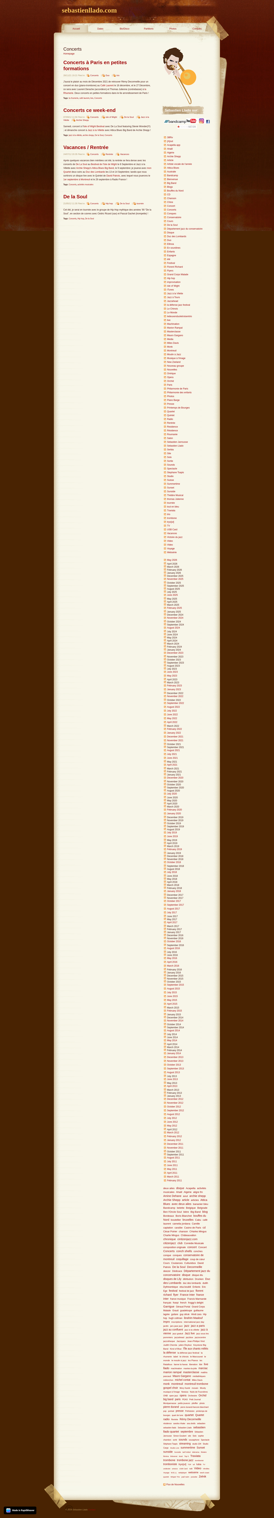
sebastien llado (169, 1428)
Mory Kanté (185, 1388)
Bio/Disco (124, 28)
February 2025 (174, 608)
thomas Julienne (175, 499)
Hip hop (109, 203)
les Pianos (193, 1360)
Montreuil (171, 350)
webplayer (182, 1473)
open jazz (173, 1395)
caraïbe (178, 1227)
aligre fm (198, 1192)
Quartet (171, 411)
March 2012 (173, 1132)
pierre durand (171, 1407)
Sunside (171, 491)
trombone (172, 518)
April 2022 (172, 722)
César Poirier (170, 1231)
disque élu (197, 1275)
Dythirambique (170, 1287)
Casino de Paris (192, 1227)
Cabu (198, 1219)
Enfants (171, 251)
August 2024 (173, 627)
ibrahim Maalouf (193, 1318)
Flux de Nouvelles (175, 1484)
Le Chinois (172, 308)
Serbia (170, 449)
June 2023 (172, 672)
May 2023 (172, 675)
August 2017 (173, 908)
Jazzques (181, 1341)
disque (180, 1188)
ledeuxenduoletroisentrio (179, 316)
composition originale (174, 1247)
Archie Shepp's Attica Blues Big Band (95, 168)
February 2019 (174, 849)
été (168, 259)
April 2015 (172, 1004)
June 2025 (172, 595)
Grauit (175, 1310)
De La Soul (81, 164)
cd (204, 1227)
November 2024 (175, 618)
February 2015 (174, 1010)
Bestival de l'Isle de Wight (104, 164)
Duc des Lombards (95, 172)
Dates (100, 28)
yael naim (185, 1477)
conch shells (184, 1251)
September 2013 (175, 1068)
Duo (107, 75)
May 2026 (172, 560)
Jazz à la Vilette (175, 293)
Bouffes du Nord (175, 190)
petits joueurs (184, 1403)
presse (179, 1411)
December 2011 (175, 1144)
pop (164, 1411)
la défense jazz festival (178, 305)
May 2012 (172, 1125)
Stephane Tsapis (175, 472)
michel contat (182, 1379)
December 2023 (175, 653)
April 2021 (172, 764)
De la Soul (129, 117)
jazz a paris (198, 1325)
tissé (181, 1456)
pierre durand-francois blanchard (194, 1407)
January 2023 (174, 689)
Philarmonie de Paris (177, 388)
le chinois (184, 1356)
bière (186, 1211)
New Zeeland (174, 362)
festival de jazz (186, 1291)
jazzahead (179, 1337)
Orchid (170, 381)
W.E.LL (174, 1473)
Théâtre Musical (175, 495)
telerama (195, 1452)
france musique (178, 1299)
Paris (169, 385)
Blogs (170, 187)
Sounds (171, 464)
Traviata (171, 510)
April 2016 (172, 962)
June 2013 (172, 1079)
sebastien (201, 1423)
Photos (172, 28)
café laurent (84, 98)
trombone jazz (185, 1460)
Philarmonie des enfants (179, 392)
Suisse (170, 480)
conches (198, 1251)
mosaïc (195, 1388)
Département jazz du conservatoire (184, 228)
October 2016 (174, 941)
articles (195, 1200)
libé (200, 1364)
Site (169, 453)
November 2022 (175, 696)
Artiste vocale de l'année (179, 164)
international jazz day (194, 1322)
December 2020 (175, 777)
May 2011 (172, 1169)
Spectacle (172, 468)
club (180, 1243)
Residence (172, 426)
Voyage (171, 548)
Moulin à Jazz (174, 354)
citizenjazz (169, 1243)
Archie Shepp (82, 120)
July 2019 (172, 832)
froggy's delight (195, 1302)
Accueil (76, 28)
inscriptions (176, 1322)
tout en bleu (173, 506)
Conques (197, 28)
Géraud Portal (183, 1306)
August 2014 (173, 1030)
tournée (140, 203)
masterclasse (191, 1372)
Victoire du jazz (174, 537)
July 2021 (172, 754)
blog (205, 1211)
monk (166, 1383)
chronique (169, 1239)
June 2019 (172, 836)
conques (177, 1255)
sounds (183, 1439)
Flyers (170, 270)
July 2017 (172, 912)
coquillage (182, 1259)
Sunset (170, 487)
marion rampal (172, 1372)
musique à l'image (171, 1392)
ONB (165, 1395)
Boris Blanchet (184, 1215)
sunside (168, 1451)
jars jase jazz (176, 1326)
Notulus (184, 1392)
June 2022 (172, 714)
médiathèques (199, 1376)
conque (167, 1255)
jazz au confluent (173, 1329)
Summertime (173, 484)
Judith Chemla (170, 1345)
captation (168, 1227)
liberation (193, 1364)
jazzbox (189, 1337)
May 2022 (172, 718)
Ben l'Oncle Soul (172, 1211)
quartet (189, 1415)
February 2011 (174, 1180)
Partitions (148, 28)
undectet (166, 1469)
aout (185, 1196)
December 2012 (175, 1099)
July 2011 (172, 1161)
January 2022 (174, 732)
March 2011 (173, 1176)
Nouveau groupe (175, 366)
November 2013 (175, 1061)
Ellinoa (170, 244)
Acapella (190, 1188)
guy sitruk (185, 1314)
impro (166, 1321)
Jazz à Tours (173, 297)
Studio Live (175, 1448)
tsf (194, 1464)
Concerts (94, 75)
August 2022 (173, 707)
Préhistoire (189, 1411)
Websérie (172, 552)
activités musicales (85, 184)
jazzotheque (169, 1341)
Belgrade (202, 1207)
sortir (175, 1440)
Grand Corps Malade (177, 274)
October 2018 (174, 862)
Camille (196, 1223)
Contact (92, 1509)
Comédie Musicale (194, 1243)
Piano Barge (173, 400)
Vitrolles (206, 1469)
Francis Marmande (196, 1299)
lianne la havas (181, 1364)
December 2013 (175, 1057)
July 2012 (172, 1118)
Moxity (203, 1388)
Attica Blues (173, 168)
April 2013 (172, 1086)
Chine (170, 202)
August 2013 (173, 1072)
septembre (187, 1431)
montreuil (177, 1383)
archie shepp (88, 135)
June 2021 (172, 758)
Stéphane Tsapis (170, 1444)
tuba (198, 1464)
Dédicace (177, 1271)
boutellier (176, 1219)
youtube (194, 1477)
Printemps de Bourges (178, 407)
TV (168, 525)
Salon (170, 438)
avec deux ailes (181, 1203)
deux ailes (168, 1188)
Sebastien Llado (175, 445)
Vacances (124, 154)
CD (168, 194)
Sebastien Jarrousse (177, 442)
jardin (166, 1326)
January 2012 (174, 1140)
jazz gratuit (178, 1333)
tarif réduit (186, 1452)
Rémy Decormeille (190, 1419)
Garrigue (168, 1306)
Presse (170, 404)
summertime (188, 1447)
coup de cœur (197, 1259)
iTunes (170, 289)
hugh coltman (175, 1318)
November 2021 (175, 740)
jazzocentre (200, 1337)
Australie (171, 171)
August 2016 (173, 948)
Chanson (171, 198)
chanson (183, 1231)
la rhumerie (73, 98)
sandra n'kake (179, 1423)
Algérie (170, 152)
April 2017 (172, 922)
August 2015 (173, 988)
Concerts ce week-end (89, 110)
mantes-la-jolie (190, 1368)
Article (170, 160)
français (167, 1302)
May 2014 (172, 1040)
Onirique (171, 373)
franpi (175, 1302)
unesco (175, 1469)
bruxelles (188, 1219)
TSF (189, 1464)
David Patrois (113, 175)
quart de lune (177, 1415)
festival (173, 1290)
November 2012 (175, 1103)
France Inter (187, 1294)
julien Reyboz (185, 1345)
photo (202, 1403)
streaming (185, 1443)
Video (170, 541)
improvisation (174, 282)
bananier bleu (200, 1204)
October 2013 (174, 1064)
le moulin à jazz (178, 1360)
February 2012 (174, 1136)
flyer (175, 1294)
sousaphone (194, 1440)
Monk (170, 346)
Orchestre (192, 1395)
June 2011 (172, 1165)
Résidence (172, 430)
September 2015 (175, 985)
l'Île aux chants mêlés (195, 1348)
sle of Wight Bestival (94, 126)
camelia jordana (181, 1223)
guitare (174, 1314)
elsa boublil (185, 1287)
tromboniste (170, 1464)
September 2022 (175, 703)
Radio (170, 419)
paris (178, 1399)
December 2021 (175, 736)
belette (180, 1207)
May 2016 (172, 958)
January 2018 (174, 891)
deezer (167, 1271)
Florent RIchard (175, 267)
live (91, 98)
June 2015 (172, 996)
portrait (171, 1411)
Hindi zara (196, 1314)
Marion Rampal (174, 327)
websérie (193, 1472)
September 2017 (175, 905)
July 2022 (172, 710)
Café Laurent (107, 85)
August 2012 (173, 1114)
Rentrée (109, 154)
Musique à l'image (176, 358)
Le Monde (172, 312)
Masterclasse (174, 331)
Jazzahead (172, 301)
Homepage (69, 53)
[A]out (170, 141)
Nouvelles (172, 369)
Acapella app (173, 145)
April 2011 (172, 1173)
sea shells (191, 1423)
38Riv (170, 137)
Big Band (171, 183)
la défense (169, 1352)
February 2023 (174, 685)
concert (192, 1247)
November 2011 (175, 1147)
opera (183, 1395)
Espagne (171, 255)
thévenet (173, 1456)
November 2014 (175, 1020)
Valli (190, 1469)
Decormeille (194, 1266)
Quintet (170, 415)
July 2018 (172, 872)
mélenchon (168, 1380)
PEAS (185, 1399)
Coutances (177, 1263)
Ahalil (170, 149)
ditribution (188, 1279)
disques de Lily (172, 1278)
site (189, 1436)
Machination (173, 324)
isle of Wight (111, 117)
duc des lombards (192, 1283)
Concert (171, 206)
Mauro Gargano (175, 335)
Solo (169, 457)
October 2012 (174, 1106)
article (185, 1199)
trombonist (199, 1460)
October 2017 (174, 901)
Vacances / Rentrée (85, 147)
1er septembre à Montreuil (76, 179)
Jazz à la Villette (96, 130)
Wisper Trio (175, 1477)
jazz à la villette (75, 135)
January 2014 (174, 1053)
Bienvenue (172, 179)
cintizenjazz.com (187, 1239)
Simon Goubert (179, 1436)
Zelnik (202, 1476)
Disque (170, 232)
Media (170, 339)
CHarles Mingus (198, 1231)
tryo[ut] (170, 522)
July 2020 (172, 793)
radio (166, 1419)
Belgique (191, 1207)
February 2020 (174, 809)
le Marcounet (196, 1356)
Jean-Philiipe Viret (196, 1341)
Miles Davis (173, 343)
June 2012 (172, 1122)
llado (166, 1368)
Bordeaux (168, 1215)
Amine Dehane (172, 1195)
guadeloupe (186, 1310)
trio (117, 75)
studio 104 (196, 1444)
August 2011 (173, 1157)
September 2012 (175, 1110)
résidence (167, 1423)
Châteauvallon (188, 1235)
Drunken (199, 1279)
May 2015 (172, 1000)
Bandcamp (172, 175)
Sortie (170, 461)
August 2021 (173, 750)
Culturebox (190, 1263)
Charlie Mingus (171, 1235)
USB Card (172, 529)
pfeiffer (195, 1403)
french (183, 1302)
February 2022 (174, 729)
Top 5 (186, 1456)
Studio (170, 476)
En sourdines (173, 247)
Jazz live (190, 1333)
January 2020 (174, 813)
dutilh (205, 1283)
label (175, 1356)
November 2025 (175, 579)
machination (176, 1368)
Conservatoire (174, 217)
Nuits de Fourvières (199, 1392)
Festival (171, 263)
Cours (170, 221)
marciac (203, 1368)
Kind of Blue (176, 1349)
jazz (186, 1325)
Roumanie (172, 434)
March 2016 (173, 965)
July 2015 (172, 992)
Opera (170, 377)
